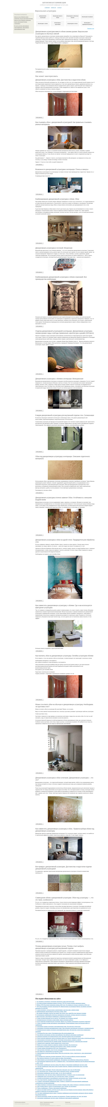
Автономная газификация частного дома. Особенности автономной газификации (58, 1098)
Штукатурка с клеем (43, 23)
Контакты (41, 1102)
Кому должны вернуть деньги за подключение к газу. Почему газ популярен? (56, 1086)
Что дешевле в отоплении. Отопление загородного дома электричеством (55, 1001)
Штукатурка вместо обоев (57, 16)
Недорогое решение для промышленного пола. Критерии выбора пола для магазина (59, 1036)
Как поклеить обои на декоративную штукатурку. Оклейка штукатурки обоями (64, 656)
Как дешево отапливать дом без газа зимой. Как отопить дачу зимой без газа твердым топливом (61, 1013)
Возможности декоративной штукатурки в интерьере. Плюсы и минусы (61, 169)
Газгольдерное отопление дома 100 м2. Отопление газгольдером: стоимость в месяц (59, 1039)
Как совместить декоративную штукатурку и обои (50, 1051)
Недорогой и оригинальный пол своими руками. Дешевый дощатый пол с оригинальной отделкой (62, 1041)
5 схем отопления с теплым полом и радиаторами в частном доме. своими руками (58, 1010)
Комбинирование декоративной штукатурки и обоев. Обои (57, 199)
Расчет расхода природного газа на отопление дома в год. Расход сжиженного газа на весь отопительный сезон (66, 1038)
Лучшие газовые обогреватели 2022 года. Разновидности (52, 1048)
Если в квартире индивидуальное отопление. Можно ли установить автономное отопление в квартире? (63, 1021)
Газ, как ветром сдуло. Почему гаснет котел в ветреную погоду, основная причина (58, 1071)
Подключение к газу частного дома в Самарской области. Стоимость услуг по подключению (60, 1074)
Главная (47, 7)
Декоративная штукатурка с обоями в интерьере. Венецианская (59, 379)
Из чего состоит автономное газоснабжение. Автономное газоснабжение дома (21, 27)
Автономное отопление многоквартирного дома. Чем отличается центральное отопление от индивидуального (65, 1028)
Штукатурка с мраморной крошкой (87, 23)
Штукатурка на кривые (87, 16)
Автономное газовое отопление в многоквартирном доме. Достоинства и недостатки (58, 1026)
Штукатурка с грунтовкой (57, 23)
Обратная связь (67, 1102)
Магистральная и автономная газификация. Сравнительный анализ (54, 1016)
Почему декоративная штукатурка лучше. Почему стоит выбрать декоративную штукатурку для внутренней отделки (59, 947)
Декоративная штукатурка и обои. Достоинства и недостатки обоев (60, 80)
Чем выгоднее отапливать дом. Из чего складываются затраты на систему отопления (59, 1049)
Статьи (59, 7)
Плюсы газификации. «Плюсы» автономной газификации (52, 1088)
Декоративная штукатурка (42, 16)
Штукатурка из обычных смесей (72, 16)
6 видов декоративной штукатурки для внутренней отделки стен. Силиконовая (64, 415)
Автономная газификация (54, 3)
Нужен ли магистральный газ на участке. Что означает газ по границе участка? (57, 1018)
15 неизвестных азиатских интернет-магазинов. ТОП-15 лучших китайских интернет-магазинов (61, 1056)
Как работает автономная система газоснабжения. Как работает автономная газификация (60, 1034)
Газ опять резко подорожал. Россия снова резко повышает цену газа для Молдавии (58, 1069)
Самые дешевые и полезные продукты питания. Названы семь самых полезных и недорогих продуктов (63, 1084)
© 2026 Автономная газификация (20, 1102)
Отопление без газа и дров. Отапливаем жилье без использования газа (55, 1033)
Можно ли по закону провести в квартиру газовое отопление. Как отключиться (57, 1044)
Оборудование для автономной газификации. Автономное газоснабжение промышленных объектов (63, 1059)
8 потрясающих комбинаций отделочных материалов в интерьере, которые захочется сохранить (61, 1015)
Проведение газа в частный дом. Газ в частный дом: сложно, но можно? (55, 1076)
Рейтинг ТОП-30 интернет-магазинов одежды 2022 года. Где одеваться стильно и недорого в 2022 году (63, 1005)
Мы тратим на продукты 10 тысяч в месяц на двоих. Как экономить (54, 1058)
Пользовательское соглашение (48, 1102)
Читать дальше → (39, 71)
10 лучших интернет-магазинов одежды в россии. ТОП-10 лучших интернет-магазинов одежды (61, 1003)
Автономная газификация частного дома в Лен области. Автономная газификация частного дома (62, 1064)
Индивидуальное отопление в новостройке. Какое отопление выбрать (55, 1020)
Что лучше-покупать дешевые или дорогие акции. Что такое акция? (54, 1079)
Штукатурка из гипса (72, 23)
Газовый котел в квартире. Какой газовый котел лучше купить (53, 1043)
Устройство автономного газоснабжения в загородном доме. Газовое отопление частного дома (61, 1078)
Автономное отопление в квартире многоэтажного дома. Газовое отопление (56, 1046)
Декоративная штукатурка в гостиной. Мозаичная (53, 248)
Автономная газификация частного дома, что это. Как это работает (54, 1073)
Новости (53, 7)
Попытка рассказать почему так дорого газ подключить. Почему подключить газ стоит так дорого (62, 1096)
